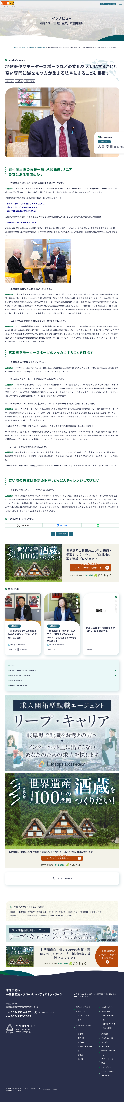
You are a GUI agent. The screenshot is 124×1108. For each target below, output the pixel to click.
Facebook (62, 525)
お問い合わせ (106, 1067)
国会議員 (33, 47)
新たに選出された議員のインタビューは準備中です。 (100, 629)
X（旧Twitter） (24, 525)
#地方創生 (84, 912)
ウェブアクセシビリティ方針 (107, 1073)
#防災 (12, 912)
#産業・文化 (72, 912)
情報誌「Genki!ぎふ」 (18, 685)
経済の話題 (24, 649)
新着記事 (105, 1034)
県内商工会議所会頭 (85, 1048)
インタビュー (24, 47)
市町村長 (81, 1038)
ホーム (16, 47)
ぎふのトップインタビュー (20, 675)
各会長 (80, 1055)
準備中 (89, 649)
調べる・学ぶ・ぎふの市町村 (109, 1026)
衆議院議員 (41, 47)
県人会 (80, 1059)
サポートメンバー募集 (108, 4)
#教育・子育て (95, 912)
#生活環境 (22, 912)
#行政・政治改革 (56, 915)
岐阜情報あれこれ (109, 1017)
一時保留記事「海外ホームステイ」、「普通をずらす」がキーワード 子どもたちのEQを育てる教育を (62, 635)
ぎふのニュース (107, 1038)
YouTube (105, 1046)
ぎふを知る (105, 1011)
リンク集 (104, 1042)
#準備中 (31, 912)
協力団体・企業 (83, 1015)
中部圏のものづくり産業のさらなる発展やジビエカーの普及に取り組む (22, 634)
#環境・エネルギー (17, 915)
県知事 (80, 1034)
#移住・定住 (41, 912)
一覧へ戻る (62, 533)
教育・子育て (30, 81)
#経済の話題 (32, 915)
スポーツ (9, 81)
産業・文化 (12, 649)
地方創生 (19, 81)
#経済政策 (43, 915)
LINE (100, 525)
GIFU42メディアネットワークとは (23, 670)
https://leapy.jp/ (23, 1032)
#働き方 (62, 912)
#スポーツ (53, 912)
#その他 (68, 915)
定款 (79, 1019)
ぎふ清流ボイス (16, 680)
